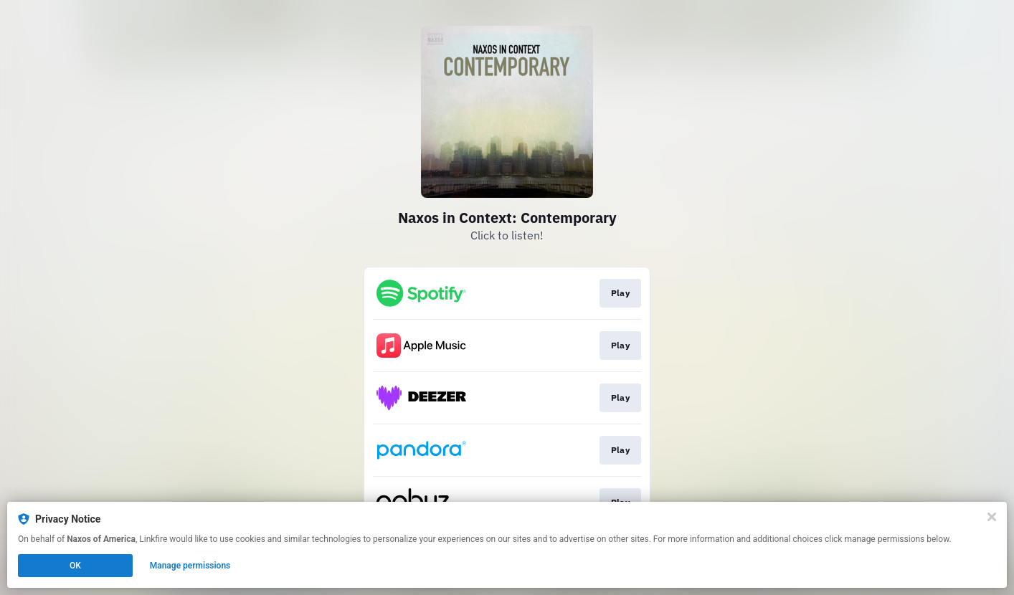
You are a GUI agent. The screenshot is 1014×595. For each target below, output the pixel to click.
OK (75, 566)
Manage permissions (190, 566)
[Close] (991, 516)
